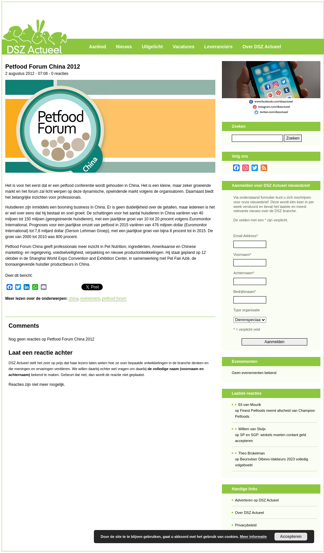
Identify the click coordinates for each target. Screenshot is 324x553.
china (73, 298)
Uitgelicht (152, 46)
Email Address (245, 236)
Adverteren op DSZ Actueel (257, 500)
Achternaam (243, 273)
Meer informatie (253, 537)
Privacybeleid (245, 525)
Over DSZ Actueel (261, 46)
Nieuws (124, 46)
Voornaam (242, 254)
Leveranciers (218, 46)
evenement (90, 298)
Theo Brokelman (251, 453)
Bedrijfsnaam (244, 292)
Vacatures (183, 46)
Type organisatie (246, 310)
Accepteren (290, 536)
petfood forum (114, 298)
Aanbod (97, 46)
